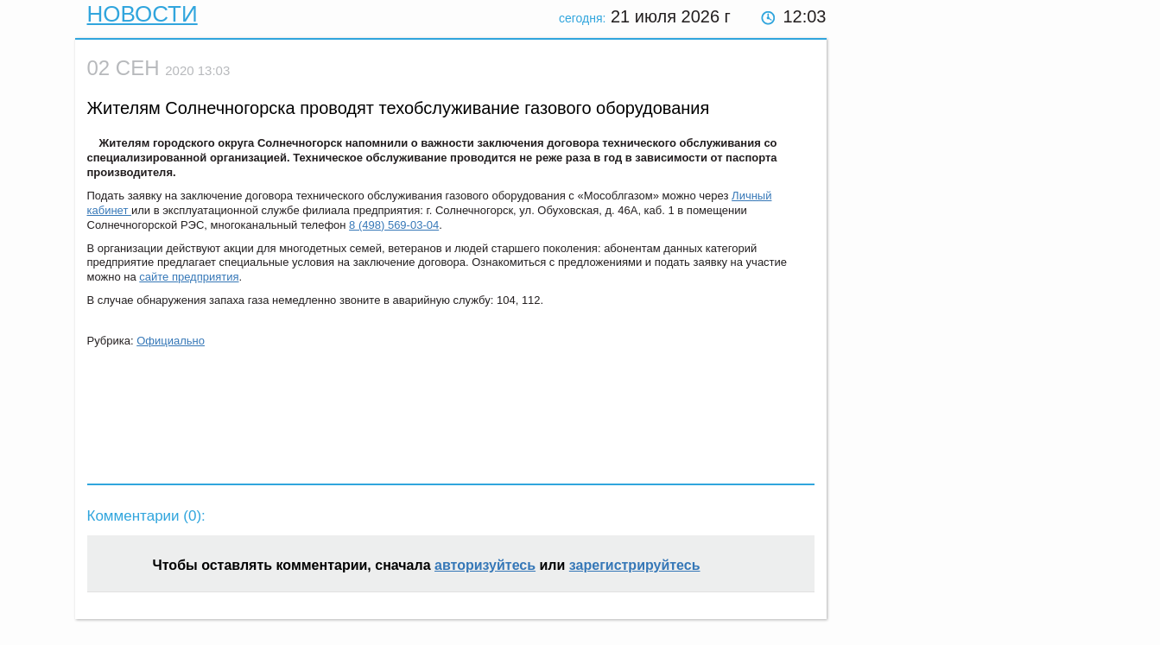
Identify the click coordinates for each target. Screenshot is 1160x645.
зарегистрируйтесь (634, 565)
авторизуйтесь (485, 565)
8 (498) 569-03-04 (394, 224)
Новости (142, 14)
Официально (170, 340)
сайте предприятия (188, 276)
